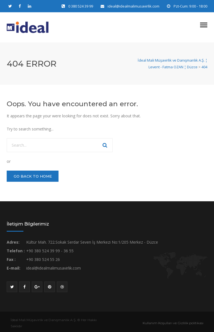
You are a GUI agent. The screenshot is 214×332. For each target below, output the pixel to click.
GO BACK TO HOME (33, 176)
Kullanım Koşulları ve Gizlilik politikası (173, 323)
